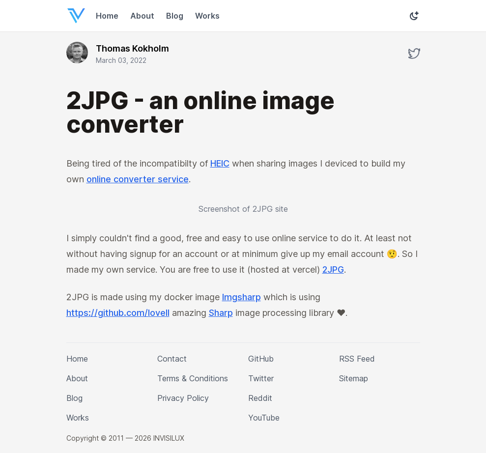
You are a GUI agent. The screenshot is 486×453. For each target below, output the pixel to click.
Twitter (261, 378)
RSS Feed (355, 358)
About (141, 15)
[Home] (74, 16)
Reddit (260, 398)
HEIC (223, 164)
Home (107, 15)
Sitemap (354, 378)
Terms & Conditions (193, 378)
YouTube (264, 417)
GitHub (261, 358)
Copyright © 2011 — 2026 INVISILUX (125, 438)
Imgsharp (242, 297)
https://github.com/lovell (119, 313)
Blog (174, 15)
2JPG (349, 270)
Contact (171, 358)
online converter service (137, 179)
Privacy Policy (182, 398)
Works (207, 15)
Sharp (223, 313)
